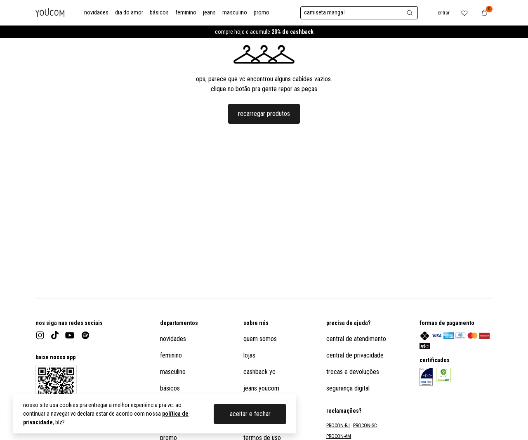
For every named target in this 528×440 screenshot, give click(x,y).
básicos (170, 388)
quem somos (260, 339)
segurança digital (348, 388)
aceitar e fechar (250, 414)
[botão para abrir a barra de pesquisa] (359, 12)
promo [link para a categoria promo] (261, 12)
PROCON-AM (338, 436)
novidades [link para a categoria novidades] (96, 12)
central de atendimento (356, 339)
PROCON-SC (365, 425)
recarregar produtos (264, 114)
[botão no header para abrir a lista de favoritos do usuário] (464, 12)
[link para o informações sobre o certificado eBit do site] (426, 377)
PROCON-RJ (338, 425)
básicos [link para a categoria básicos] (159, 12)
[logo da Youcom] (49, 12)
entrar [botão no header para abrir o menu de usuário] (444, 13)
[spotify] (85, 335)
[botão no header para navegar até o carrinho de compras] (484, 12)
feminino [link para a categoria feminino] (185, 12)
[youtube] (69, 335)
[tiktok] (55, 335)
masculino (173, 372)
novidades (173, 339)
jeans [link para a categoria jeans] (209, 12)
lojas (249, 355)
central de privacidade (355, 355)
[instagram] (40, 335)
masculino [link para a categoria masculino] (234, 12)
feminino (171, 355)
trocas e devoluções (352, 372)
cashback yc (259, 372)
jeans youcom (261, 388)
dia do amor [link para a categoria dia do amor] (129, 12)
